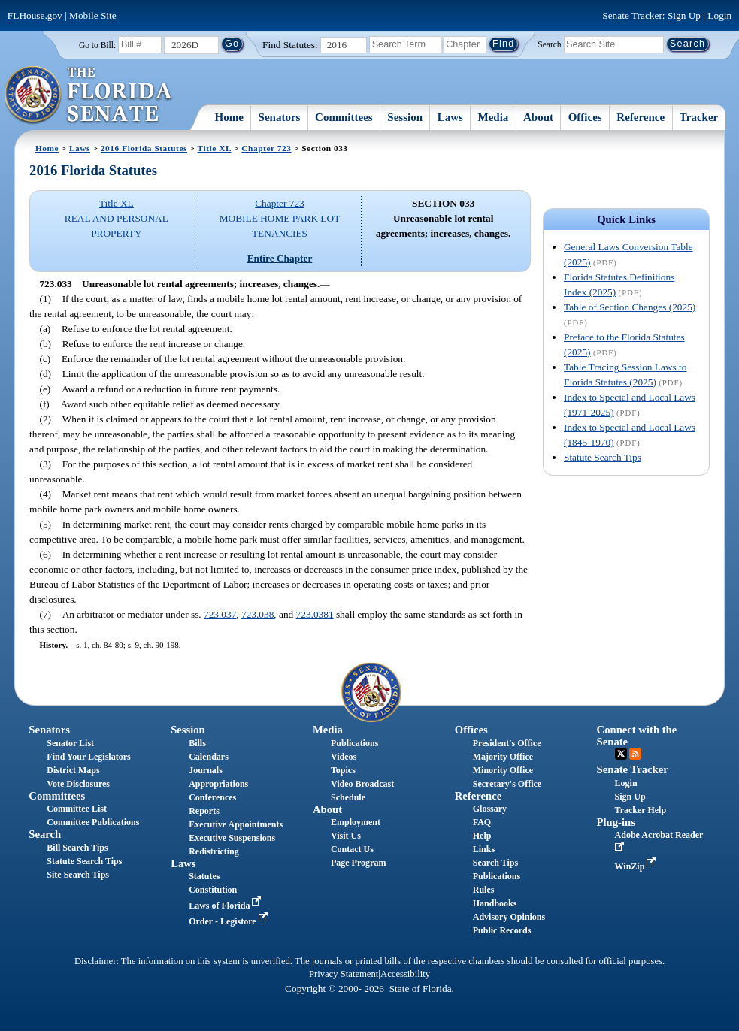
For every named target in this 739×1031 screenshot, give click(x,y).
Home (229, 117)
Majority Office (503, 756)
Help (482, 835)
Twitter (621, 754)
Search (549, 43)
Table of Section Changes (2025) (629, 307)
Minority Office (503, 770)
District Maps (73, 770)
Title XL (215, 148)
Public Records (502, 930)
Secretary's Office (507, 784)
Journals (206, 770)
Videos (343, 756)
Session (405, 117)
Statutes (204, 876)
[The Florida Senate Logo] (89, 95)
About (538, 117)
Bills (197, 743)
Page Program (358, 862)
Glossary (490, 808)
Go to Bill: (97, 45)
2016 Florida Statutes (144, 148)
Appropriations (218, 784)
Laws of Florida (226, 905)
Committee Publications (93, 822)
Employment (355, 822)
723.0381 (315, 614)
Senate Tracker (632, 769)
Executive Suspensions (232, 838)
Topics (343, 770)
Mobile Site (93, 15)
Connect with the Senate (637, 735)
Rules (484, 889)
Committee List (77, 808)
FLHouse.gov (35, 15)
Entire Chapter (280, 258)
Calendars (209, 756)
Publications (354, 743)
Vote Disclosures (78, 784)
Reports (204, 811)
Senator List (70, 743)
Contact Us (352, 849)
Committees (344, 117)
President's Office (507, 743)
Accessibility (405, 974)
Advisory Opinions (509, 917)
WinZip (637, 866)
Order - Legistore (230, 921)
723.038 (257, 614)
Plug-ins (616, 822)
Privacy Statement (343, 974)
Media (493, 117)
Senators (280, 117)
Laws (450, 117)
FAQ (482, 822)
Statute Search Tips (602, 457)
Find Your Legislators (88, 756)
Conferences (212, 797)
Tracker (699, 117)
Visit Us (346, 835)
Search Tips (495, 862)
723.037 (220, 614)
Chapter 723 (266, 148)
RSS (635, 754)
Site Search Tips (78, 874)
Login (719, 15)
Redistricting (214, 851)
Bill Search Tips (77, 847)
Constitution (213, 889)
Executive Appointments (236, 824)
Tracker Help (641, 810)
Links (484, 849)
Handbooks (495, 903)
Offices (585, 117)
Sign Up (684, 15)
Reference (640, 117)
